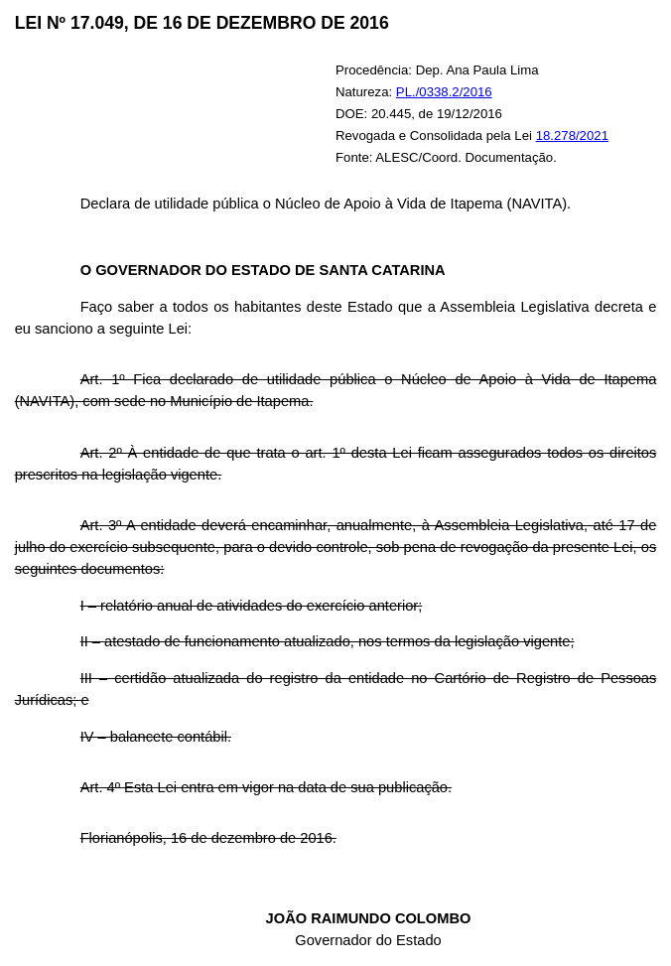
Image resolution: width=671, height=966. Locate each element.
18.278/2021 (572, 135)
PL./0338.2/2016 (444, 91)
